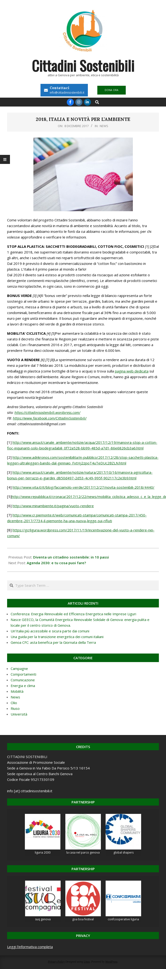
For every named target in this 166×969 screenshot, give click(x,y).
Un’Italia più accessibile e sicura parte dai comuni (50, 631)
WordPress (111, 961)
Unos (87, 961)
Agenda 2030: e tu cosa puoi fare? (56, 562)
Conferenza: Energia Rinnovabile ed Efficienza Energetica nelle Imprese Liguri (73, 613)
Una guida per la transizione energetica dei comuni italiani (57, 636)
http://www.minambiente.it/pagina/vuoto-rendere (53, 505)
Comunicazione (23, 680)
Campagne (19, 668)
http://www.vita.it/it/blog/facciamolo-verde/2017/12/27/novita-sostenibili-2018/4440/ (83, 487)
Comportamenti (23, 674)
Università (19, 714)
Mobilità (17, 691)
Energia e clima (23, 685)
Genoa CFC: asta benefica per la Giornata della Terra (53, 642)
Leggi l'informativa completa (30, 946)
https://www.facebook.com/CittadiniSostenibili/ (49, 418)
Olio (14, 702)
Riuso (15, 708)
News (104, 126)
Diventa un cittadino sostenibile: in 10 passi (71, 557)
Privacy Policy (56, 961)
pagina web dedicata (131, 371)
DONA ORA (111, 90)
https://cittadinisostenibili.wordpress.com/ (47, 412)
